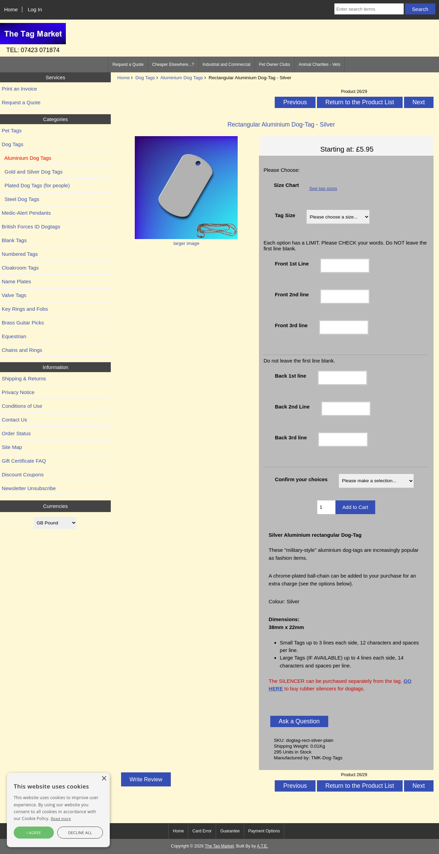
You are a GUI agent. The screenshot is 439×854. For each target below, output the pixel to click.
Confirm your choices (301, 479)
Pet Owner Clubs (274, 64)
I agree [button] (33, 832)
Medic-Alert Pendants (26, 213)
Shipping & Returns (24, 378)
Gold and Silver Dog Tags (32, 172)
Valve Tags (14, 295)
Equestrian (14, 336)
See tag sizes (323, 188)
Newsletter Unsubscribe (29, 488)
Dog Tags (145, 77)
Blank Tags (14, 240)
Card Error (202, 831)
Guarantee (230, 831)
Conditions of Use (22, 406)
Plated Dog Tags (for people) (36, 185)
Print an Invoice (19, 89)
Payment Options (264, 831)
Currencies (55, 506)
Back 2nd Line (292, 407)
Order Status (16, 433)
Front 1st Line (292, 263)
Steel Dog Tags (20, 199)
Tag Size (285, 215)
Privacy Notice (18, 392)
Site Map (12, 447)
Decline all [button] (80, 832)
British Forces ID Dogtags (31, 226)
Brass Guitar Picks (23, 322)
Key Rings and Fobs (25, 309)
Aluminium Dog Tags (181, 77)
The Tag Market (219, 846)
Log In (35, 9)
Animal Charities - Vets (319, 64)
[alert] (58, 810)
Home (11, 9)
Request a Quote (128, 64)
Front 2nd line (292, 294)
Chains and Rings (22, 350)
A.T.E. (262, 846)
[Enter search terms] (369, 8)
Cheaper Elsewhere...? (173, 64)
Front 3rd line (291, 325)
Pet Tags (12, 130)
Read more (61, 818)
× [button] (103, 778)
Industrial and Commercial (226, 64)
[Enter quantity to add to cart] (326, 507)
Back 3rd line (291, 437)
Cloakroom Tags (20, 268)
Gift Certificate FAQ (24, 461)
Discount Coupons (23, 474)
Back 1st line (290, 376)
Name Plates (16, 281)
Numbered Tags (20, 254)
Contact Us (14, 420)
